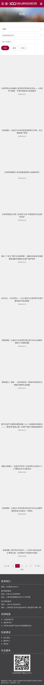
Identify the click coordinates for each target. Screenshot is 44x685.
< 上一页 (6, 566)
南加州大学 (8, 622)
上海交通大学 (8, 619)
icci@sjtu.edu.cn (12, 587)
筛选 (5, 48)
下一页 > (37, 566)
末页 (22, 569)
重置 (14, 48)
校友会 (6, 644)
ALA (18, 683)
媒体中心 (7, 641)
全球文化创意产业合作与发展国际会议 (17, 626)
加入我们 (7, 638)
